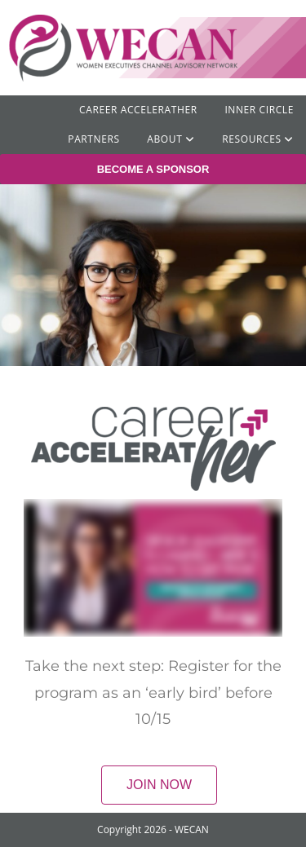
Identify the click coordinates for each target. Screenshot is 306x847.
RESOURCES (258, 139)
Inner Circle (259, 110)
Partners (93, 139)
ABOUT (170, 139)
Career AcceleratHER (138, 110)
